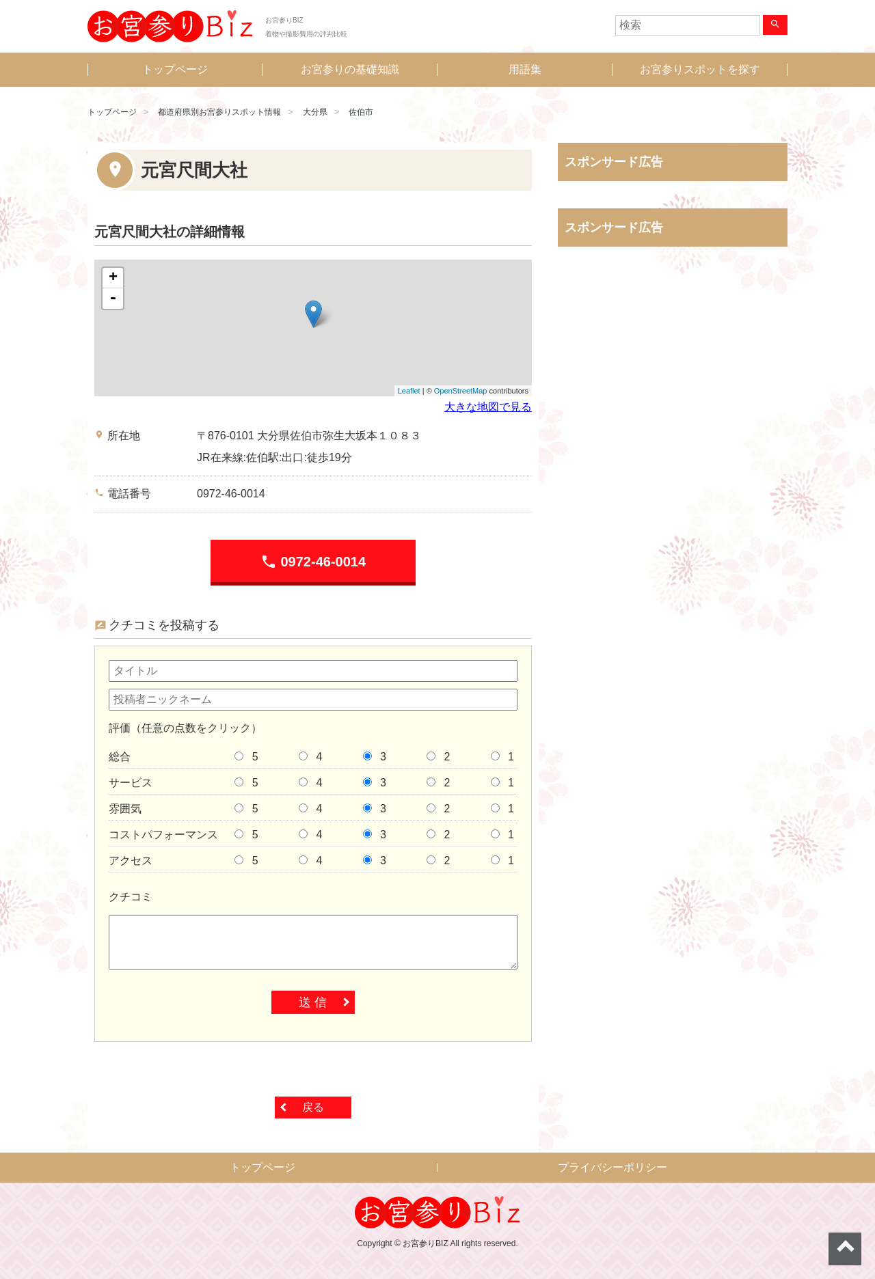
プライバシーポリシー (612, 1167)
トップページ (175, 69)
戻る (313, 1107)
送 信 (313, 1002)
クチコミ (130, 897)
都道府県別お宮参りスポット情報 (219, 112)
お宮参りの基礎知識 (350, 69)
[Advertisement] (673, 399)
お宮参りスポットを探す (700, 69)
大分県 (315, 112)
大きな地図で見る (488, 407)
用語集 (525, 69)
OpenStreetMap (460, 391)
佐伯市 (361, 112)
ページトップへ (845, 1249)
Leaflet (409, 391)
